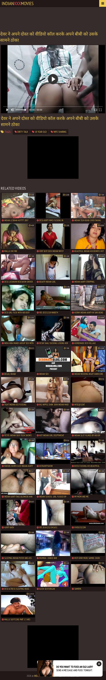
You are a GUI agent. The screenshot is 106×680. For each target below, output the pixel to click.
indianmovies (18, 3)
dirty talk (21, 131)
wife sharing (58, 131)
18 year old (39, 131)
